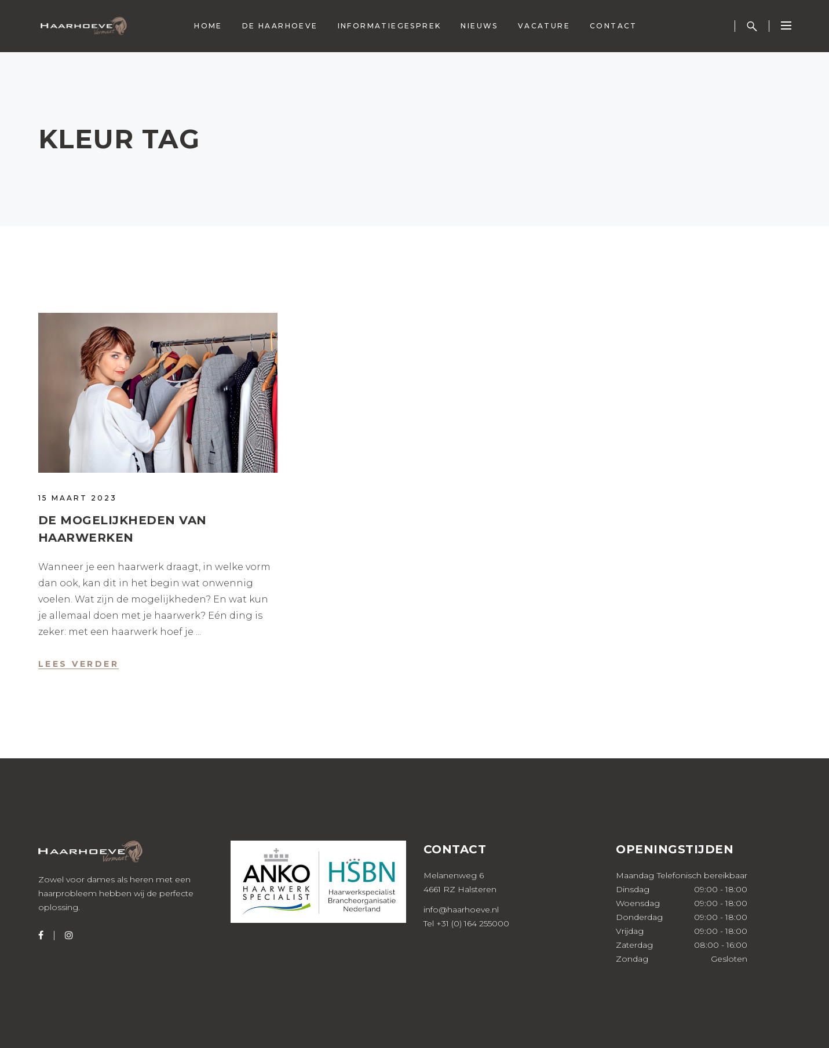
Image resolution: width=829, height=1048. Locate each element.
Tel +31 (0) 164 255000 (466, 923)
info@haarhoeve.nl (461, 909)
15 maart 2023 (77, 498)
